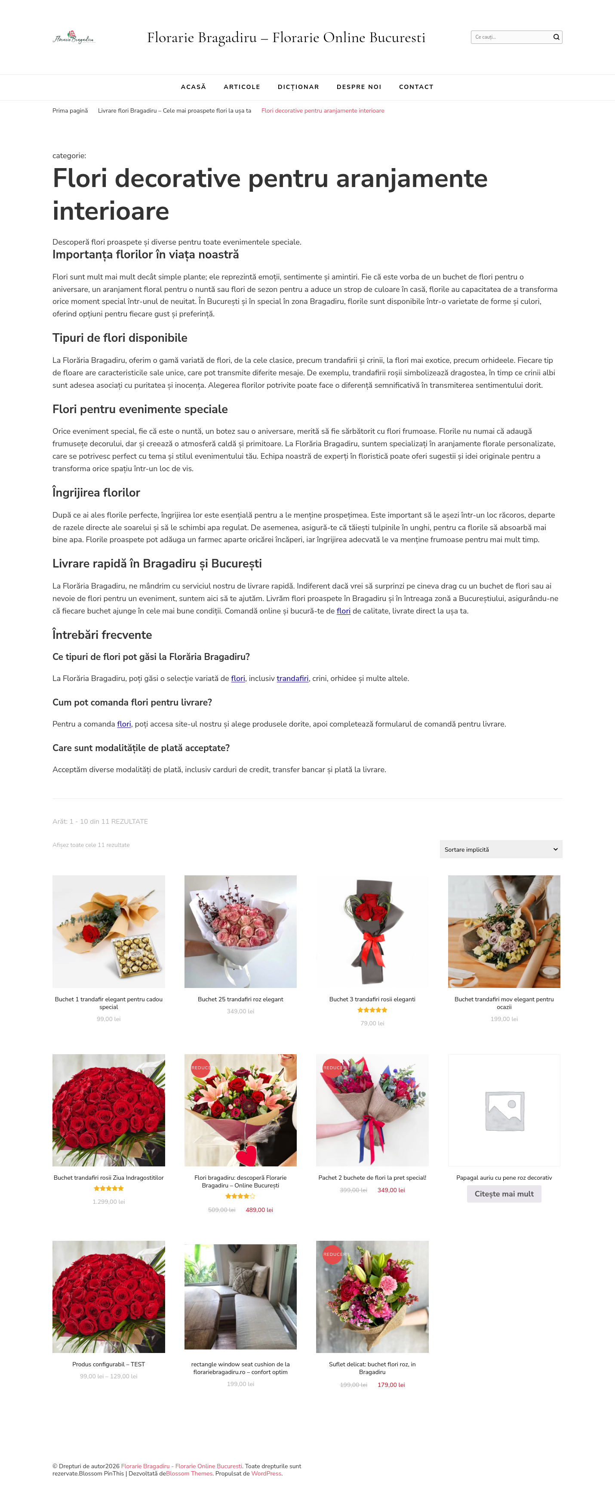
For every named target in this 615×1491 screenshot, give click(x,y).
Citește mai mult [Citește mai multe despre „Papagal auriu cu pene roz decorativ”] (504, 1194)
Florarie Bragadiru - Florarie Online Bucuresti (181, 1466)
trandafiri (293, 678)
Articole (242, 87)
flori (344, 611)
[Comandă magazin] (501, 849)
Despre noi (359, 87)
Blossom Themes (189, 1474)
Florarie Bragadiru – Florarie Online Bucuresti (286, 37)
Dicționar (299, 87)
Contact (416, 87)
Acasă (194, 87)
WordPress (266, 1474)
